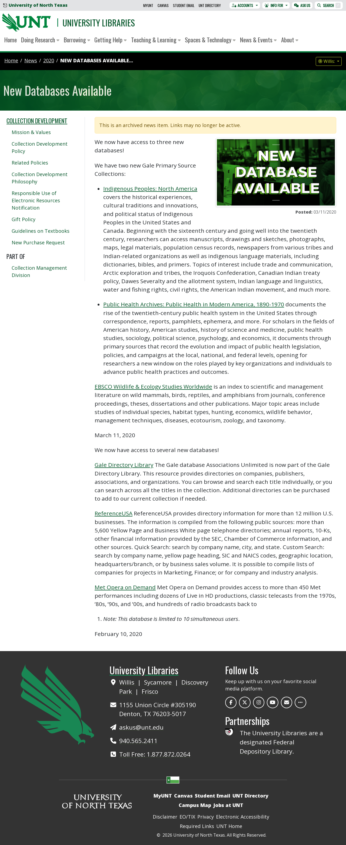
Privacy (205, 816)
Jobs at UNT (228, 805)
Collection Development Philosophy (40, 178)
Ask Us (302, 5)
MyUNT (148, 5)
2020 (48, 60)
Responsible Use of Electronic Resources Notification (36, 200)
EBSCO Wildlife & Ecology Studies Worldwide (153, 386)
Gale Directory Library (124, 464)
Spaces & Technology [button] (210, 39)
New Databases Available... (96, 60)
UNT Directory (210, 5)
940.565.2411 (138, 741)
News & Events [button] (258, 39)
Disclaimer (165, 816)
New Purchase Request (38, 242)
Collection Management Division (39, 271)
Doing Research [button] (40, 39)
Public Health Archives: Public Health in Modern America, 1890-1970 (193, 304)
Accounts (242, 5)
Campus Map (195, 805)
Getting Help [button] (110, 39)
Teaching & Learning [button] (156, 39)
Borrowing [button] (77, 39)
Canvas (163, 5)
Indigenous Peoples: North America (150, 188)
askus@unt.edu (141, 727)
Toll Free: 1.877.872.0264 (154, 754)
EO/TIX (187, 816)
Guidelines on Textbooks (40, 231)
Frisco (150, 691)
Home (10, 39)
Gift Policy (23, 219)
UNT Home (229, 826)
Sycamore (158, 682)
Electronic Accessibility (242, 816)
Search (329, 5)
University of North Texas (35, 5)
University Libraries (98, 22)
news (30, 60)
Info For (273, 5)
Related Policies (30, 162)
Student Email (183, 5)
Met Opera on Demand (125, 587)
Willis (127, 682)
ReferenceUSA (113, 513)
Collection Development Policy (40, 147)
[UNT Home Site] (57, 703)
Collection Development (36, 120)
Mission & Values (31, 132)
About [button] (289, 39)
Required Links (197, 826)
